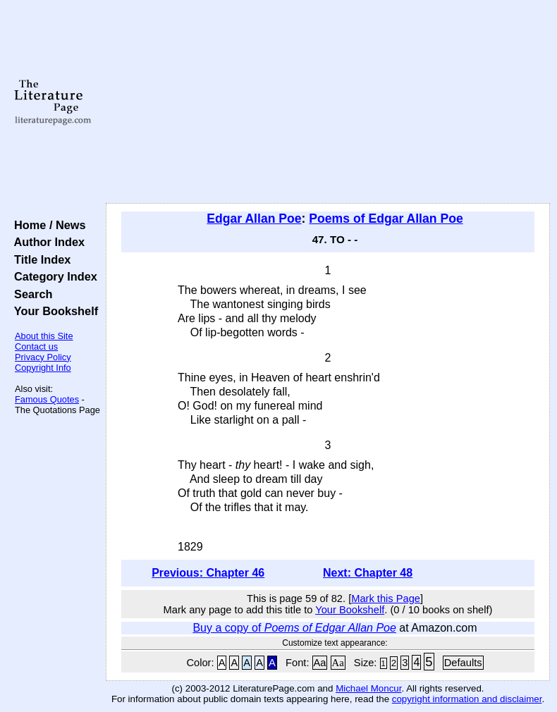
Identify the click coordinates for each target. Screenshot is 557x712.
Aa (320, 662)
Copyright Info (43, 367)
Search (30, 294)
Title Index (39, 259)
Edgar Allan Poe (254, 218)
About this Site (44, 336)
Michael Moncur (368, 688)
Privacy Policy (43, 357)
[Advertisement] (328, 102)
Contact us (36, 346)
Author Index (46, 241)
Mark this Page (385, 598)
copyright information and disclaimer (467, 699)
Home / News (47, 225)
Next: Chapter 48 (367, 573)
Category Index (52, 276)
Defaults (463, 662)
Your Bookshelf (53, 311)
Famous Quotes (47, 399)
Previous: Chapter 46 (208, 573)
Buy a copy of (294, 628)
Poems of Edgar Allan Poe (386, 218)
